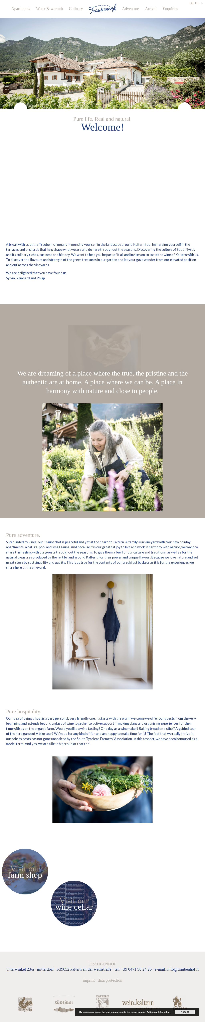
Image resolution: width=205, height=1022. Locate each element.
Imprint (89, 980)
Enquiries (170, 8)
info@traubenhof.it (183, 969)
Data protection (110, 980)
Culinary (76, 8)
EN (201, 3)
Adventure (130, 8)
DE (191, 3)
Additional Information (158, 1012)
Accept (185, 1012)
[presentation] (20, 108)
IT (196, 3)
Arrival (151, 8)
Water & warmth (49, 8)
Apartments (20, 8)
